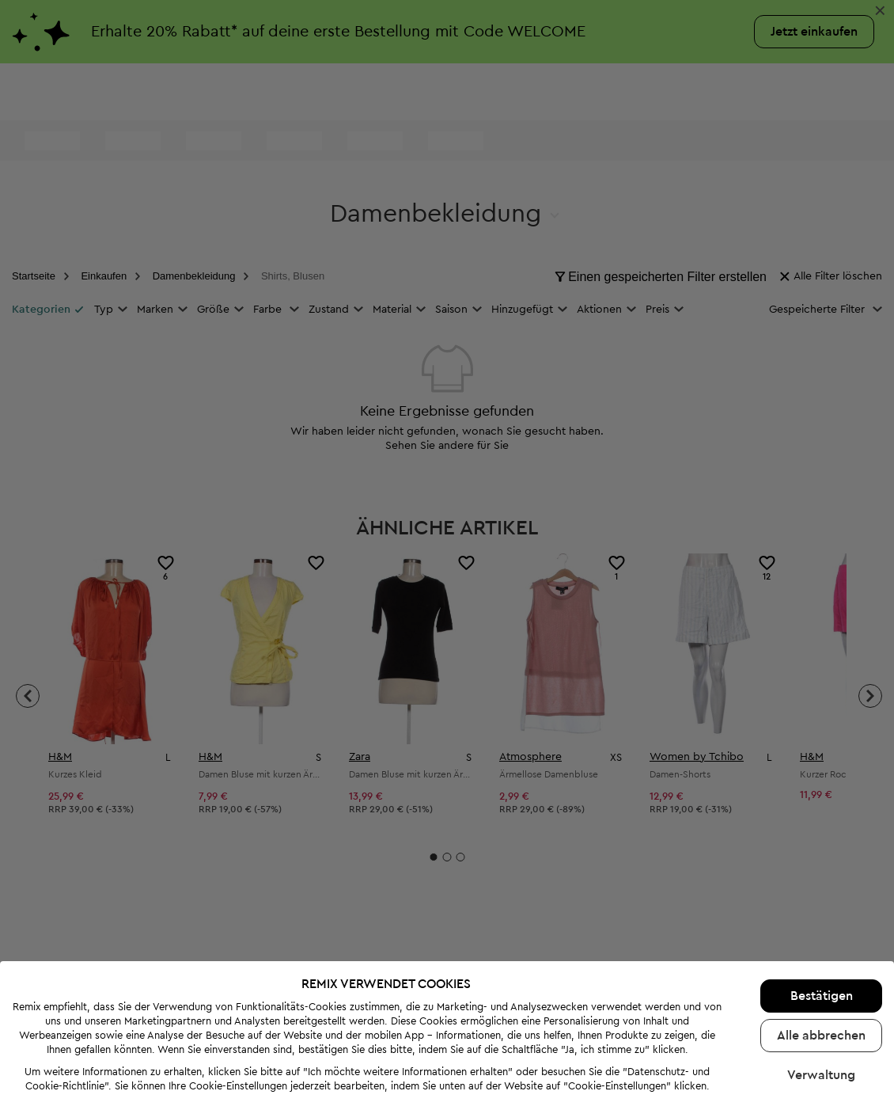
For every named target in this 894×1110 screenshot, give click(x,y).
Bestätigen (821, 967)
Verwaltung (821, 1046)
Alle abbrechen (821, 1007)
